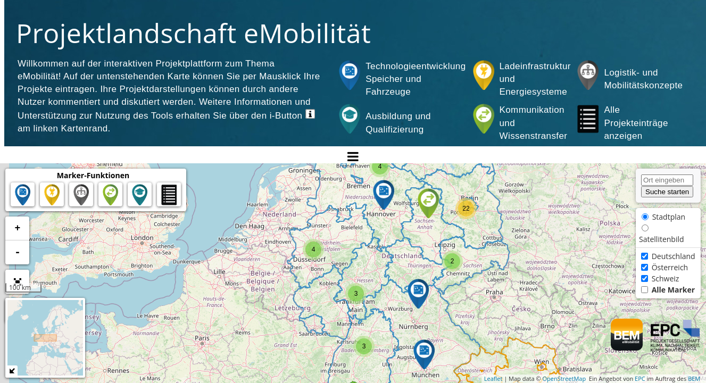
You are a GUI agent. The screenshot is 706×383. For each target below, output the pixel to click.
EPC (640, 378)
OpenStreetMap (564, 378)
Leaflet (493, 378)
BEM (694, 378)
